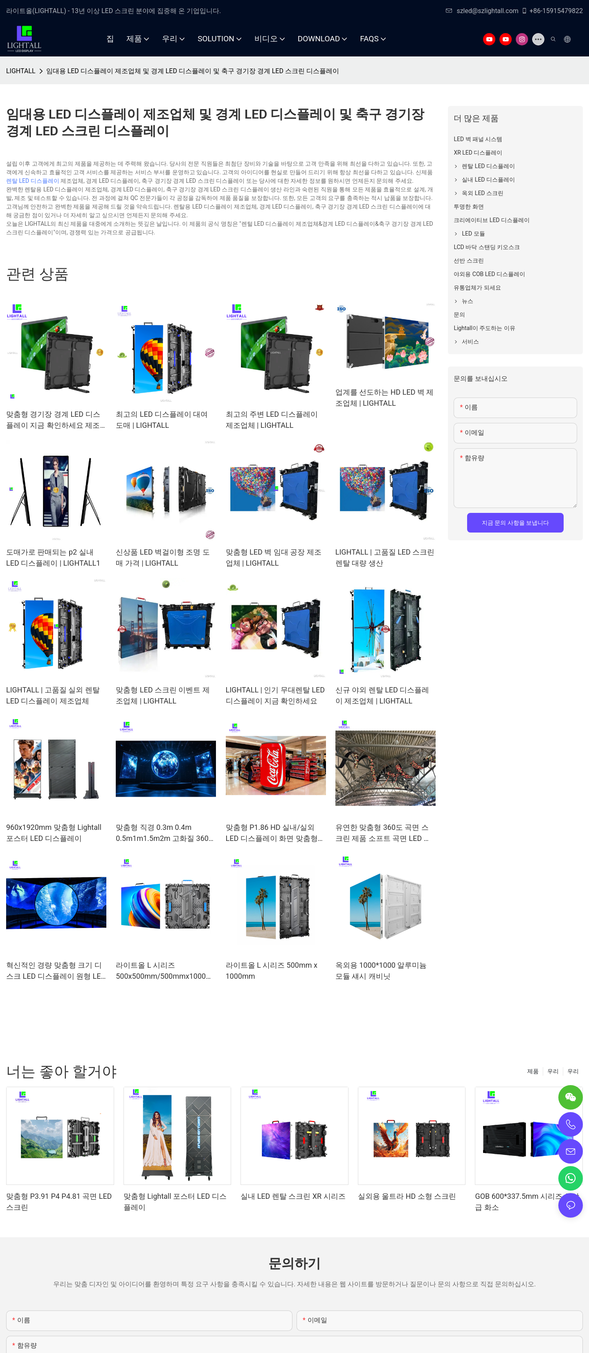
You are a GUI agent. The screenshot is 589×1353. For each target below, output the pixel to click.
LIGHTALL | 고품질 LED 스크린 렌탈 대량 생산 (385, 557)
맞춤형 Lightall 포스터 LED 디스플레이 (175, 1201)
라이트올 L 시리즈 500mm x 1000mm (271, 970)
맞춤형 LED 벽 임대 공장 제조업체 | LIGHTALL (273, 557)
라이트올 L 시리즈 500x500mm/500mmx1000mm (164, 971)
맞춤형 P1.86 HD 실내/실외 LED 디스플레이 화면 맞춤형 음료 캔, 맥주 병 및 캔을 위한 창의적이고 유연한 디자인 (272, 833)
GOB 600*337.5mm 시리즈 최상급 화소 (527, 1201)
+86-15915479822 (552, 11)
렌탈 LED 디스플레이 (32, 181)
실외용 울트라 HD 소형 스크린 (407, 1196)
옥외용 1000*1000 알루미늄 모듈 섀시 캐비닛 (381, 970)
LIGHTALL (21, 71)
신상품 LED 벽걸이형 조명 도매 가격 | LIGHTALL (163, 557)
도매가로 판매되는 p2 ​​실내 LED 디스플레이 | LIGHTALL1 (53, 557)
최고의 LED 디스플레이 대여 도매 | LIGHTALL (162, 419)
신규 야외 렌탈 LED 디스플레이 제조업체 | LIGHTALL (382, 695)
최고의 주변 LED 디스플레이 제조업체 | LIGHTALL (272, 419)
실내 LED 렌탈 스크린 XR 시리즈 (293, 1196)
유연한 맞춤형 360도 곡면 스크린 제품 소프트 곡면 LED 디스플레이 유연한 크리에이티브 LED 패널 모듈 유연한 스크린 (385, 833)
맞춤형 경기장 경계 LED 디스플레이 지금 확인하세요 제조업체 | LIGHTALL (53, 420)
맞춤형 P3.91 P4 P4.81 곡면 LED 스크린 (59, 1201)
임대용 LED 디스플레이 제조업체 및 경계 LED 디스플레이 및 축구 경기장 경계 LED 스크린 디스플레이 (192, 71)
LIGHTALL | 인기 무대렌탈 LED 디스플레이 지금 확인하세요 (275, 695)
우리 (573, 1071)
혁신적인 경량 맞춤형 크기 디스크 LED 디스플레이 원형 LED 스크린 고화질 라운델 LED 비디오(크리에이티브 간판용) (56, 971)
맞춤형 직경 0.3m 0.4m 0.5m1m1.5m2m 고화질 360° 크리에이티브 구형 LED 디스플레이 (165, 833)
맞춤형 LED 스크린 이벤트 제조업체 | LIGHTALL (163, 695)
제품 (533, 1071)
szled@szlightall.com (482, 11)
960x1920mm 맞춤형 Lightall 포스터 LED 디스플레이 (53, 833)
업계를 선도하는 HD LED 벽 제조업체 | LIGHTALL (384, 397)
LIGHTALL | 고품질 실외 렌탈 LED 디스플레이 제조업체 (53, 695)
